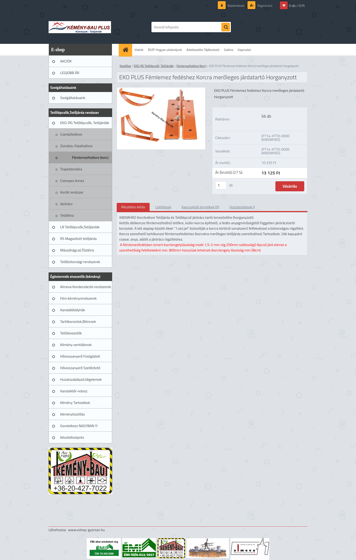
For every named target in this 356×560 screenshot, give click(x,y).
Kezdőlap (125, 66)
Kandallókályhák (72, 310)
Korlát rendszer (72, 192)
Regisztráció (263, 5)
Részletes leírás (133, 207)
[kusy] (221, 185)
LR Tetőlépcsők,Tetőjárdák (79, 227)
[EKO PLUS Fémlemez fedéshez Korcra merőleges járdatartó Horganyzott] (161, 89)
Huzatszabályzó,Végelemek (81, 379)
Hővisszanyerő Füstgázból (80, 356)
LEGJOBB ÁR (69, 72)
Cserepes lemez (72, 180)
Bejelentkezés (234, 5)
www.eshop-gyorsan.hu (86, 530)
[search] (226, 27)
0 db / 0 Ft (297, 5)
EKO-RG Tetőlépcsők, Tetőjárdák (84, 122)
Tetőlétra (67, 215)
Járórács (66, 204)
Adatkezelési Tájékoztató (202, 49)
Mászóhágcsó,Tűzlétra (77, 250)
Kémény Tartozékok (75, 402)
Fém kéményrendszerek (78, 298)
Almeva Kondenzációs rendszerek (85, 286)
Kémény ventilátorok (76, 344)
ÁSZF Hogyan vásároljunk (165, 49)
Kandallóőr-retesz (73, 391)
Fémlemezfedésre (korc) (90, 157)
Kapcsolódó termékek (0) (200, 207)
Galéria (228, 49)
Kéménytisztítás (72, 414)
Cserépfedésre (71, 134)
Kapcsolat (244, 49)
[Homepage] (127, 49)
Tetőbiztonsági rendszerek (80, 261)
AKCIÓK (66, 61)
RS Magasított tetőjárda (78, 238)
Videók (138, 49)
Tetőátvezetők (71, 333)
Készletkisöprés (72, 437)
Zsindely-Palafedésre (76, 146)
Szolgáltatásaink (72, 97)
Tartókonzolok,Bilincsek (78, 321)
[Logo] (80, 27)
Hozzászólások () (242, 207)
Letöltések (163, 207)
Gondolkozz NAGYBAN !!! (79, 425)
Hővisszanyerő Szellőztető (80, 368)
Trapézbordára (71, 169)
